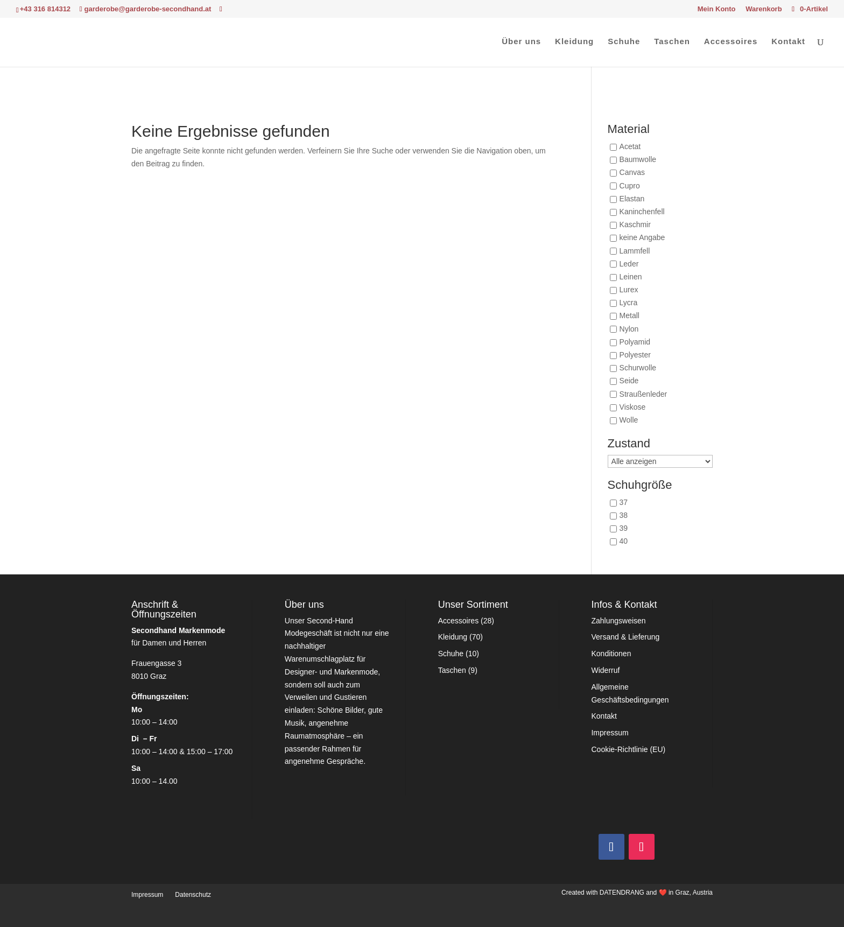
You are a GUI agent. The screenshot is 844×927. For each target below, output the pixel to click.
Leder (629, 263)
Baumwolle (638, 160)
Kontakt (788, 42)
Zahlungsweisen (618, 620)
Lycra (629, 303)
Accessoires (730, 42)
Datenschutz (193, 894)
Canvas (632, 172)
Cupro (630, 185)
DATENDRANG (622, 892)
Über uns (521, 42)
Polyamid (635, 342)
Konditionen (611, 653)
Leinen (631, 276)
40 (624, 541)
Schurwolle (638, 368)
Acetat (630, 146)
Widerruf (605, 670)
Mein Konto (717, 9)
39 (624, 528)
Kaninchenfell (642, 211)
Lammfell (635, 251)
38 (624, 515)
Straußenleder (643, 394)
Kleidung (574, 42)
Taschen (672, 42)
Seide (629, 381)
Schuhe (624, 42)
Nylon (629, 329)
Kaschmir (635, 225)
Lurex (629, 289)
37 (624, 502)
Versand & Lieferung (625, 637)
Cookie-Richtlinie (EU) (628, 749)
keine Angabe (642, 238)
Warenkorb (763, 9)
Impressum (609, 732)
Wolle (629, 420)
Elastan (632, 198)
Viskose (633, 407)
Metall (629, 316)
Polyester (635, 354)
